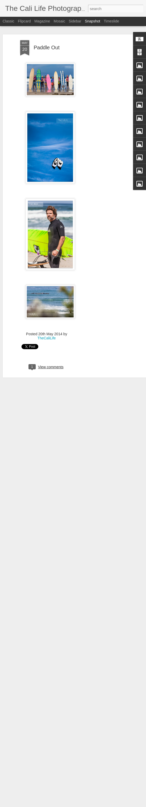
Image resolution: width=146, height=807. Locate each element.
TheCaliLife (47, 333)
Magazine (42, 21)
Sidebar (75, 21)
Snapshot (92, 21)
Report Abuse (111, 804)
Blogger (96, 804)
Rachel (34, 791)
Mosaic (59, 21)
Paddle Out (47, 42)
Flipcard (24, 21)
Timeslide (111, 21)
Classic (8, 21)
